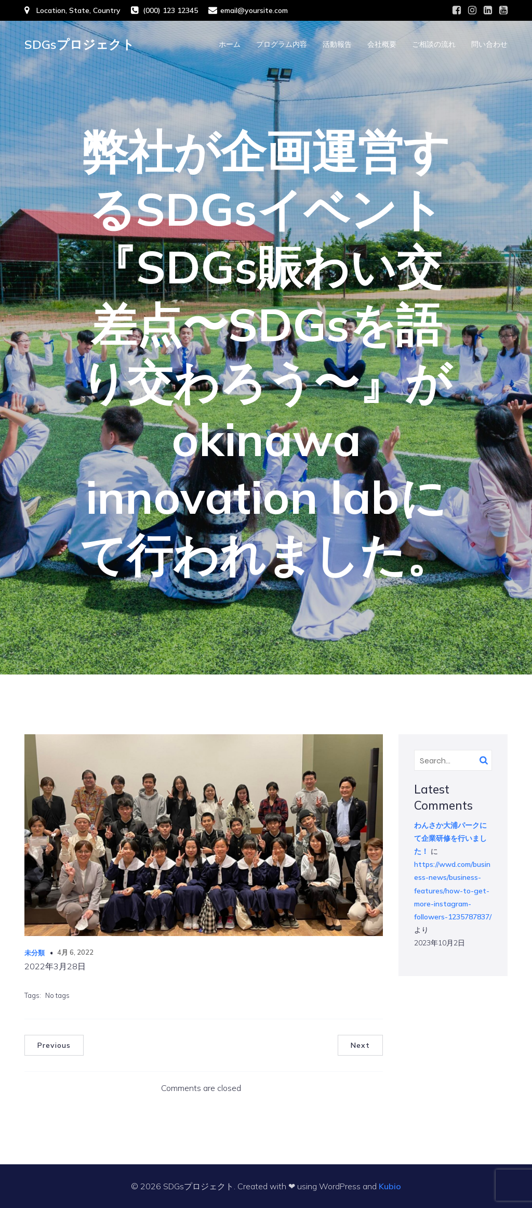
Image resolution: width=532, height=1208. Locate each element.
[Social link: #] (456, 10)
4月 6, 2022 (75, 952)
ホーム (230, 44)
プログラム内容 (281, 44)
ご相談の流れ (434, 44)
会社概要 (381, 44)
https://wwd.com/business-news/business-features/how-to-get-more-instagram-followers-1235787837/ (452, 890)
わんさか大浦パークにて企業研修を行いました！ (450, 838)
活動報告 (337, 44)
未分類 (34, 953)
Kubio (390, 1186)
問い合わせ (489, 44)
